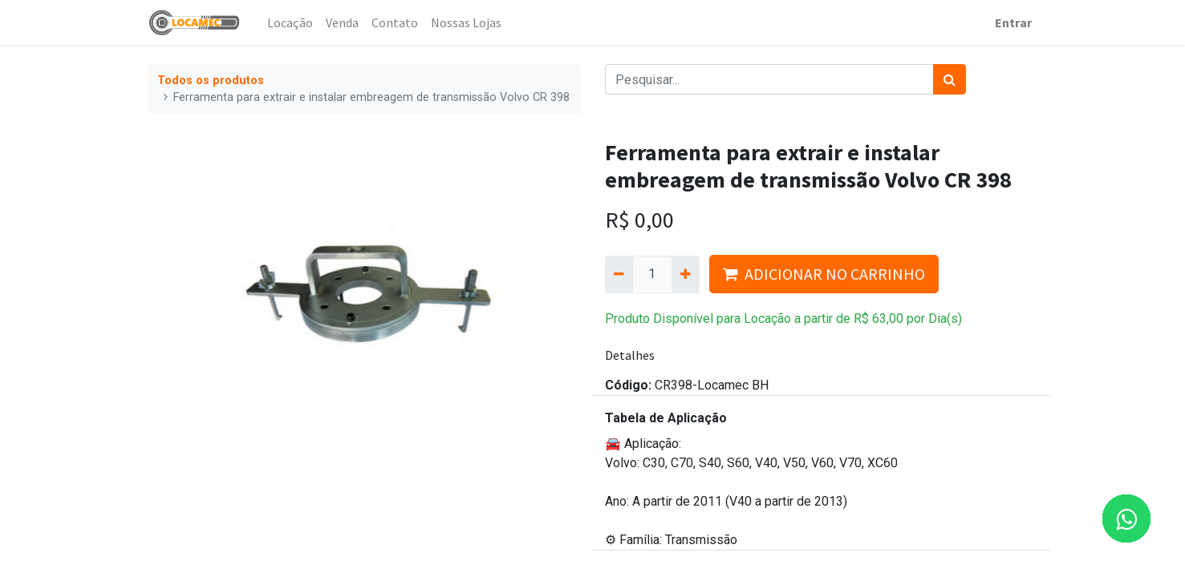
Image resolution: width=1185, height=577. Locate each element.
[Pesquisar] (949, 79)
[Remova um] (619, 274)
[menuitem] (290, 22)
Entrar (1013, 22)
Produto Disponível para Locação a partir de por (783, 318)
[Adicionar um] (686, 274)
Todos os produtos (210, 80)
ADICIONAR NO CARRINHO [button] (824, 274)
